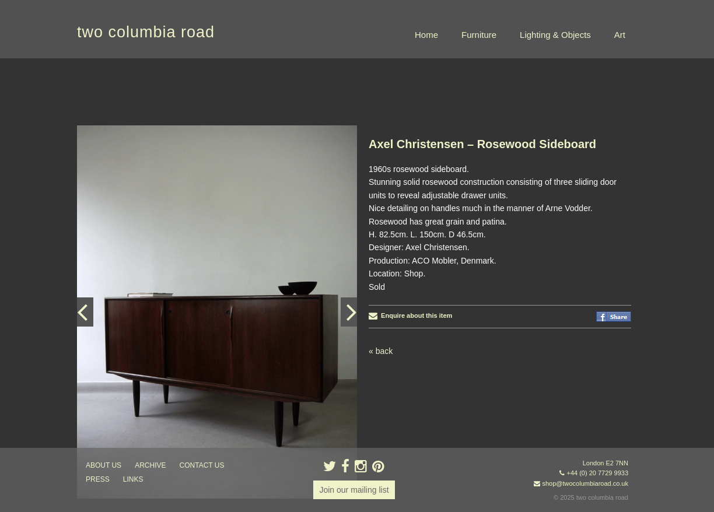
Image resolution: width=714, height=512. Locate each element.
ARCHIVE (150, 465)
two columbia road (146, 32)
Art (619, 35)
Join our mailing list (353, 490)
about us (103, 465)
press (98, 479)
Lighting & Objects (555, 35)
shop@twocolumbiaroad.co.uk (585, 483)
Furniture (478, 35)
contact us (202, 465)
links (133, 479)
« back (381, 351)
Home (426, 35)
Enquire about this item (410, 315)
